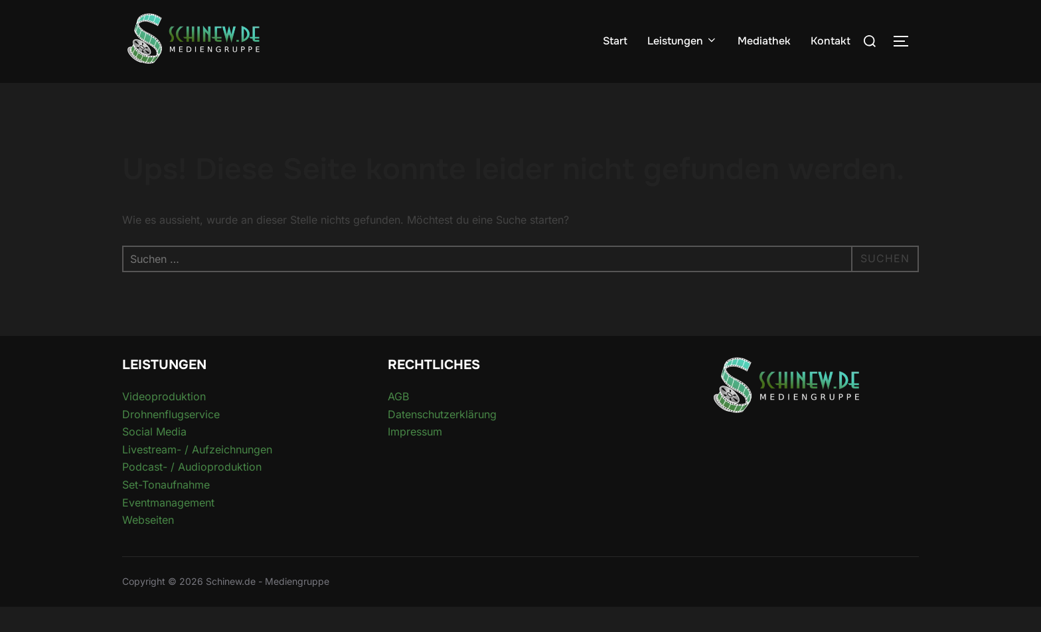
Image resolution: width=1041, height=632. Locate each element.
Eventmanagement (168, 527)
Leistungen (682, 41)
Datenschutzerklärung (442, 439)
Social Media (154, 457)
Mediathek (764, 41)
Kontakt (830, 41)
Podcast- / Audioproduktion (192, 492)
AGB (398, 422)
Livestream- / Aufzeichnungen (197, 474)
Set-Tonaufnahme (166, 510)
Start (615, 41)
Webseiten (148, 545)
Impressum (415, 457)
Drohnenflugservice (171, 439)
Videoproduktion (164, 422)
